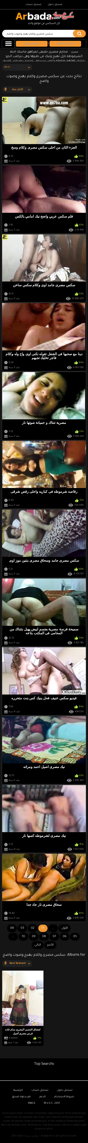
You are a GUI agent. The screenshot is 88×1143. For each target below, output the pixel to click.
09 (34, 936)
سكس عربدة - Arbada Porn (39, 1136)
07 (54, 936)
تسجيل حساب (33, 4)
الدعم (42, 1096)
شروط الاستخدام (64, 1096)
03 (22, 928)
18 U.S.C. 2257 (52, 1103)
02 (32, 928)
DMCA (31, 1103)
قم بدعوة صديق (21, 1096)
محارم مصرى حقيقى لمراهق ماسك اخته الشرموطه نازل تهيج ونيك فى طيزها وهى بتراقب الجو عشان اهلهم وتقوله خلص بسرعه (45, 56)
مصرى (74, 52)
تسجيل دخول (55, 4)
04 (12, 928)
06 (64, 936)
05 (75, 936)
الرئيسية (18, 1090)
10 (23, 936)
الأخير (50, 945)
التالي (37, 945)
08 (44, 936)
